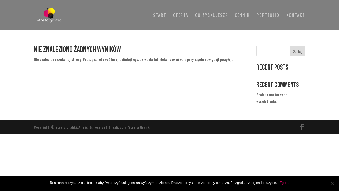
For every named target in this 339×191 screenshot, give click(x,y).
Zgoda (284, 183)
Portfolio (268, 15)
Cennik (242, 15)
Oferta (180, 15)
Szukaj (297, 51)
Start (159, 15)
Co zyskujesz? (211, 15)
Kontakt (295, 15)
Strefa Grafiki (139, 127)
